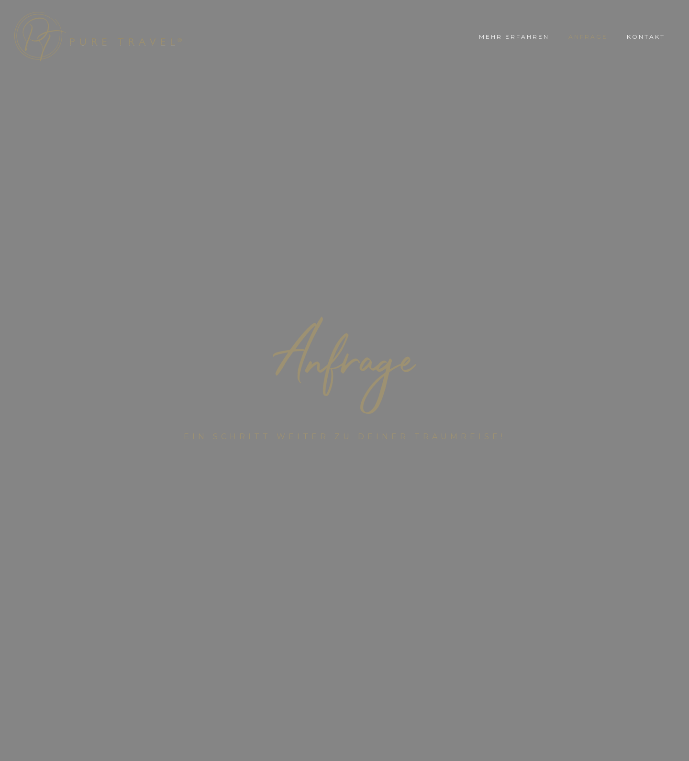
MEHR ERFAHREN (514, 36)
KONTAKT (646, 36)
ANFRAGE (588, 36)
